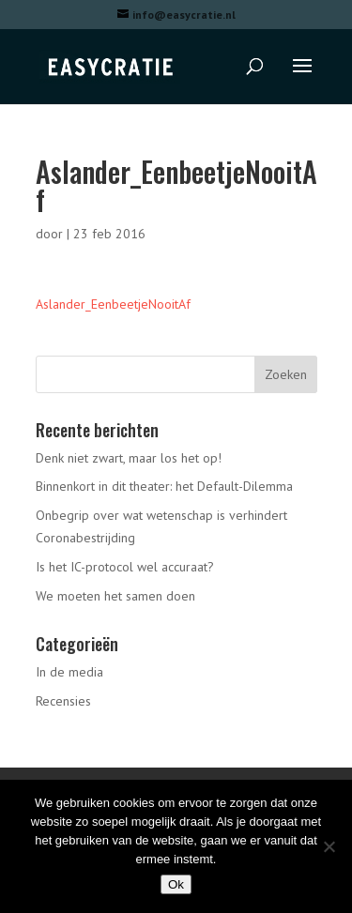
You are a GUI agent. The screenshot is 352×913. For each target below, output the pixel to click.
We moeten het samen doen (115, 595)
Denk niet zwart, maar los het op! (129, 457)
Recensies (63, 700)
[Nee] (328, 846)
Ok (176, 884)
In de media (69, 671)
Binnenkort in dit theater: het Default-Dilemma (164, 486)
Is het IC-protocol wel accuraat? (125, 566)
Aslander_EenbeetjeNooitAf (113, 304)
